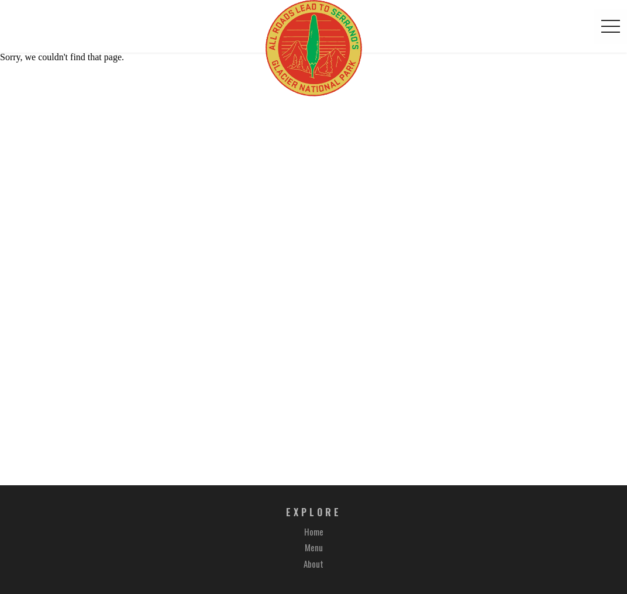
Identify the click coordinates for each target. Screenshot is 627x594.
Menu (314, 547)
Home (313, 531)
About (313, 563)
